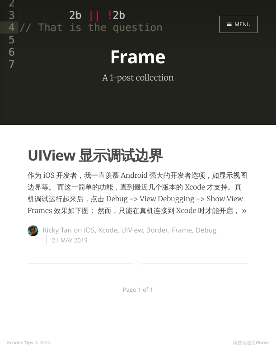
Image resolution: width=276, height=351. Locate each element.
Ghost (262, 342)
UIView (132, 230)
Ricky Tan (57, 230)
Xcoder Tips (20, 342)
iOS (89, 230)
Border (157, 230)
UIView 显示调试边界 (95, 155)
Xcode (107, 230)
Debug (206, 230)
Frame (182, 230)
